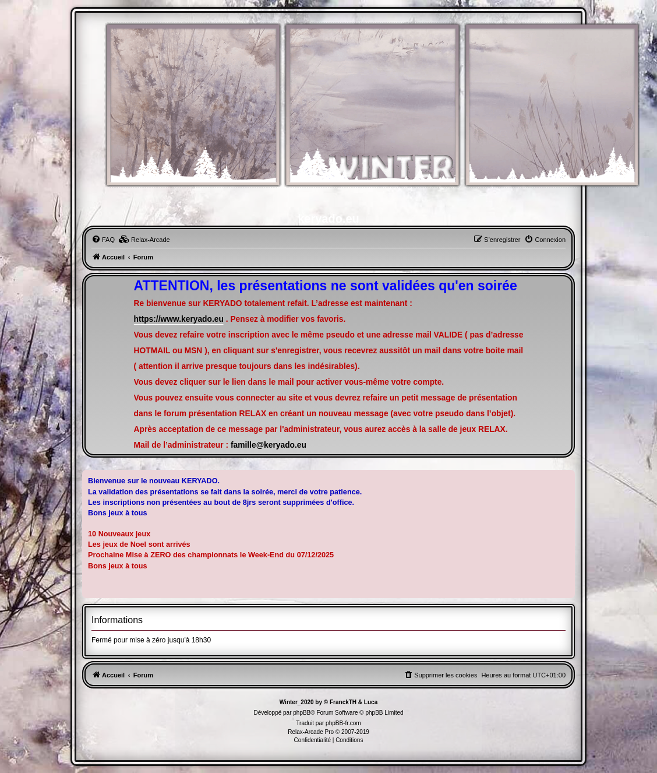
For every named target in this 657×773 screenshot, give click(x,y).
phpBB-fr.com (343, 723)
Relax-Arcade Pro (311, 732)
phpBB (301, 712)
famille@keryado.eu (268, 445)
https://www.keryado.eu (179, 319)
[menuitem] (103, 240)
